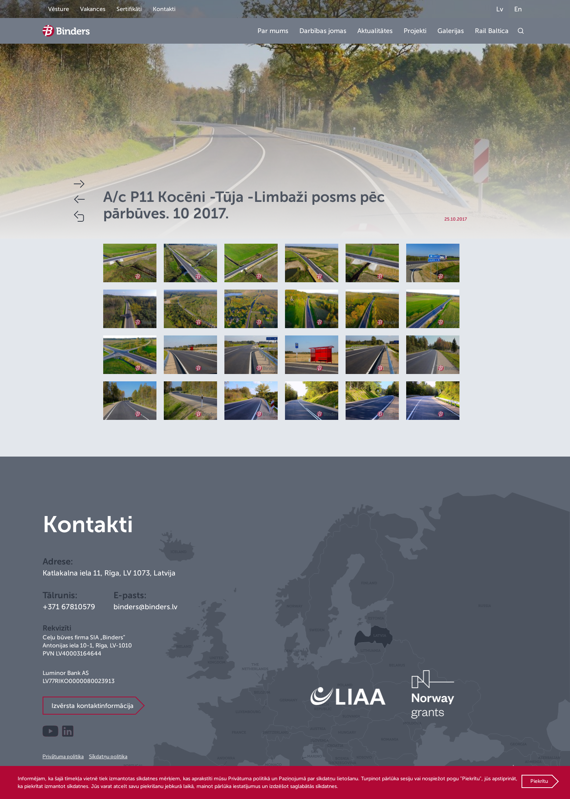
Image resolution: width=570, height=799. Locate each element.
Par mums (272, 30)
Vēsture (58, 9)
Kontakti (164, 9)
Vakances (92, 9)
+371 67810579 (69, 607)
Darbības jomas (322, 30)
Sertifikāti (129, 9)
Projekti (415, 30)
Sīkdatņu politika (108, 756)
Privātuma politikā (249, 778)
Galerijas (450, 30)
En (518, 9)
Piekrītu (539, 781)
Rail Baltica (492, 30)
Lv (499, 9)
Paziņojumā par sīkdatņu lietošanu (318, 778)
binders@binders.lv (145, 607)
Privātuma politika (63, 756)
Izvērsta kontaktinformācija (92, 705)
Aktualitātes (375, 30)
